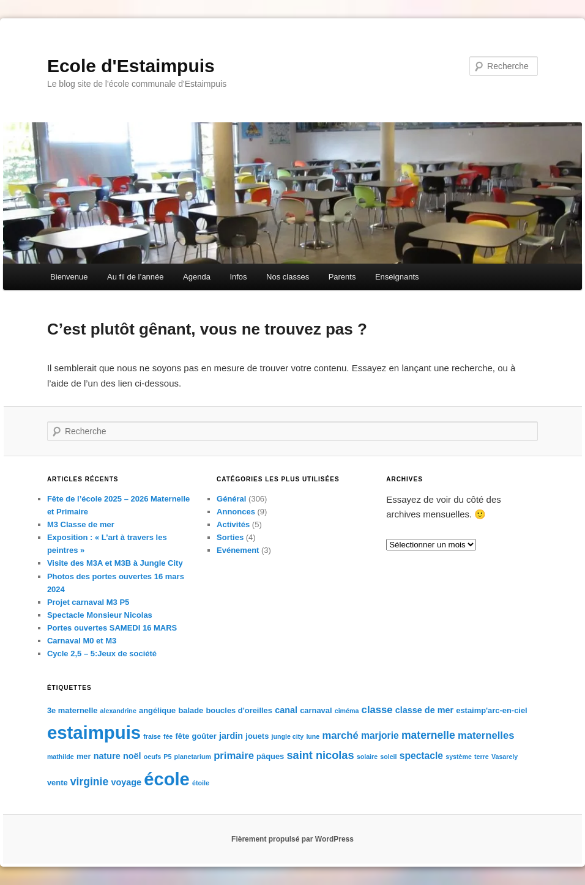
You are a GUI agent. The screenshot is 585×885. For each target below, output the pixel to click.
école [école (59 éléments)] (167, 779)
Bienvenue (69, 276)
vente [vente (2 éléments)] (57, 782)
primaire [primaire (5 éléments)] (234, 755)
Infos (238, 276)
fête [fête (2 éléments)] (182, 736)
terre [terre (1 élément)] (481, 756)
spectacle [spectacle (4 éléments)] (421, 755)
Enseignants (397, 276)
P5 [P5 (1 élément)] (167, 756)
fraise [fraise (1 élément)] (151, 736)
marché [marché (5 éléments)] (340, 735)
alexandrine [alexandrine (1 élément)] (118, 710)
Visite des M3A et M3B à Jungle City (115, 563)
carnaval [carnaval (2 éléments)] (316, 710)
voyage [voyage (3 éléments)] (126, 782)
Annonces (236, 511)
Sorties (230, 537)
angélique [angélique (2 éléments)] (157, 710)
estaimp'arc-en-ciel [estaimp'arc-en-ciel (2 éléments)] (491, 710)
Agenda (197, 276)
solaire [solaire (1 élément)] (367, 756)
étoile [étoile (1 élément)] (200, 783)
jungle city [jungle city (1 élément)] (288, 736)
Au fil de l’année (135, 276)
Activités (233, 524)
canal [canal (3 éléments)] (286, 710)
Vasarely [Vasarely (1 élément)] (504, 756)
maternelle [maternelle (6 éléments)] (428, 735)
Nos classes (287, 276)
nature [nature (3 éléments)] (107, 756)
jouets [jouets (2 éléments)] (257, 736)
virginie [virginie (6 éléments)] (89, 782)
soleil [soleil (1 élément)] (388, 756)
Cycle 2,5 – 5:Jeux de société (102, 653)
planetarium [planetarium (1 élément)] (192, 756)
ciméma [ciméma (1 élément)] (347, 710)
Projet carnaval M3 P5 (88, 602)
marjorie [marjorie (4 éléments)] (380, 735)
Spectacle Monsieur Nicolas (99, 615)
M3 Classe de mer (80, 524)
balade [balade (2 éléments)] (190, 710)
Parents (342, 276)
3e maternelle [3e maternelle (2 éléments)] (72, 710)
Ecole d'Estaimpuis (131, 66)
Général (231, 498)
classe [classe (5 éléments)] (377, 710)
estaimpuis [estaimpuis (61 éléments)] (94, 732)
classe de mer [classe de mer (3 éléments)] (424, 710)
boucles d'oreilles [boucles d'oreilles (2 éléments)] (239, 710)
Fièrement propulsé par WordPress (292, 839)
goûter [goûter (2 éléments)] (204, 736)
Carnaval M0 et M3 (81, 640)
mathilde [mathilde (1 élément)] (60, 756)
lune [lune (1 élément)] (312, 736)
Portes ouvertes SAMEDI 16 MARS (112, 627)
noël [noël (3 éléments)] (132, 756)
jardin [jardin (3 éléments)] (231, 736)
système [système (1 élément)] (458, 756)
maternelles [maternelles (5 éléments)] (486, 735)
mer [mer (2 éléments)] (83, 756)
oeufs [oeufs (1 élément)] (152, 756)
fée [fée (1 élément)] (168, 736)
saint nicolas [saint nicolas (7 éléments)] (320, 755)
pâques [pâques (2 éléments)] (270, 756)
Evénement (238, 550)
